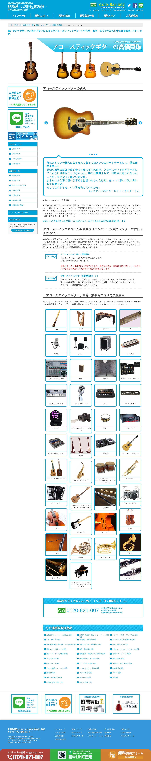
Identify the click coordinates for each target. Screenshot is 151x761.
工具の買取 (16, 195)
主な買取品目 (110, 729)
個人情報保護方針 (119, 10)
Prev (46, 123)
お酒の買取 (16, 190)
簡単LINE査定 (60, 739)
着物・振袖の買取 (118, 658)
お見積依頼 (132, 15)
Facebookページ (127, 736)
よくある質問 (94, 10)
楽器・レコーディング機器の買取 (48, 25)
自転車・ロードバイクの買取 (122, 654)
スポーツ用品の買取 (86, 673)
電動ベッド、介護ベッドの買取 (56, 649)
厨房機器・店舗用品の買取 (88, 640)
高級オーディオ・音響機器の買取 (90, 644)
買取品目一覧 (87, 15)
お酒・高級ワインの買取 (120, 644)
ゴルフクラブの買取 (52, 658)
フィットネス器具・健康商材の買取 (124, 640)
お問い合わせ (126, 732)
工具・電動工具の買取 (53, 640)
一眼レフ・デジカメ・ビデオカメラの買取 (126, 649)
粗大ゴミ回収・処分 (86, 682)
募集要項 (140, 10)
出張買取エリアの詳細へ (23, 230)
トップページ (19, 15)
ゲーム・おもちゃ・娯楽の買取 (89, 668)
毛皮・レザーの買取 (52, 663)
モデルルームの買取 (19, 185)
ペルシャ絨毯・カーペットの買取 (57, 668)
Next (140, 123)
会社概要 (131, 10)
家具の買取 (16, 175)
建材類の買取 (50, 673)
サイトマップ (106, 10)
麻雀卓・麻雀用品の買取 (54, 677)
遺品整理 (115, 677)
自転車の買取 (16, 200)
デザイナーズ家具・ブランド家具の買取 (125, 635)
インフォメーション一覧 (19, 212)
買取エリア (109, 15)
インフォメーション (96, 736)
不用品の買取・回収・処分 (54, 682)
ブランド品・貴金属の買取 (88, 663)
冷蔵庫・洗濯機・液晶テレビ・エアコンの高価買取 (94, 636)
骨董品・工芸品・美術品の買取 (122, 663)
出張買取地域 (14, 220)
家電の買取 (16, 180)
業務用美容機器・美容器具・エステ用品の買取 (61, 644)
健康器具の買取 (17, 205)
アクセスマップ (78, 736)
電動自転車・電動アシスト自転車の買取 (92, 654)
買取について (42, 15)
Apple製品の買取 (118, 668)
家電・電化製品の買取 (87, 649)
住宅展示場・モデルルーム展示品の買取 (59, 635)
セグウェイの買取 (85, 677)
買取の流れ (64, 15)
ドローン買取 (117, 673)
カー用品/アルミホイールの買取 (90, 658)
